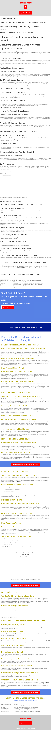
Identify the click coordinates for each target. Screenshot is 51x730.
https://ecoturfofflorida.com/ (5, 175)
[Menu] (25, 7)
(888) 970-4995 (3, 29)
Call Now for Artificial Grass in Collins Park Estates (10, 107)
